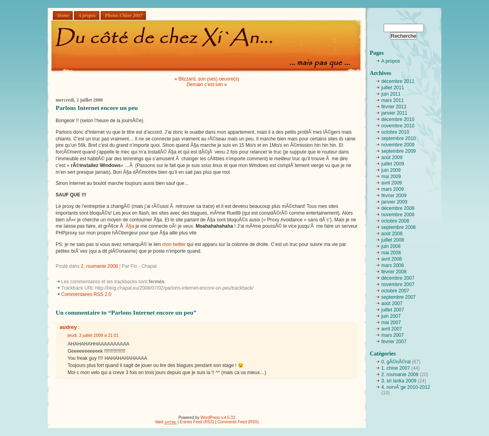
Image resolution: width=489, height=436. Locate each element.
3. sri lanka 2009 (398, 381)
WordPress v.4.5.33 (217, 417)
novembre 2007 (397, 284)
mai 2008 (391, 252)
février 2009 (393, 195)
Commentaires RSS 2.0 (86, 294)
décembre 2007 (397, 278)
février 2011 (393, 106)
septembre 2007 (398, 297)
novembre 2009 (397, 145)
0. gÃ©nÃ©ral (396, 362)
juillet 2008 (392, 240)
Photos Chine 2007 (123, 15)
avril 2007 (391, 329)
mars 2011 (392, 100)
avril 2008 (391, 259)
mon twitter (174, 244)
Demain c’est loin (204, 84)
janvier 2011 (394, 113)
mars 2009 (392, 189)
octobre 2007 (395, 291)
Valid (166, 422)
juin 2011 (391, 94)
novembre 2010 (397, 126)
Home (63, 15)
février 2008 (393, 272)
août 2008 (391, 233)
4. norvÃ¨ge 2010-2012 (405, 387)
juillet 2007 (392, 310)
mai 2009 (391, 176)
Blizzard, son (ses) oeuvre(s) (209, 79)
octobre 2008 (395, 221)
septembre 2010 (398, 138)
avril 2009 (391, 183)
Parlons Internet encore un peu (97, 107)
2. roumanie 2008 (99, 266)
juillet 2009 (392, 164)
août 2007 (391, 303)
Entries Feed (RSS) (197, 422)
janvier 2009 (394, 202)
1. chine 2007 (395, 368)
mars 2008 (392, 265)
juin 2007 (391, 316)
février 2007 (393, 341)
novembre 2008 (397, 214)
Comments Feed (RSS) (238, 422)
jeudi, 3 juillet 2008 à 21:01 (93, 335)
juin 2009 (391, 170)
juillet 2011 (392, 87)
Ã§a (130, 226)
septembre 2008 (398, 227)
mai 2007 (391, 322)
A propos (87, 15)
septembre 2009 (398, 151)
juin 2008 (391, 246)
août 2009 (391, 157)
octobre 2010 (395, 132)
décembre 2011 (397, 81)
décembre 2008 (397, 208)
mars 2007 (392, 335)
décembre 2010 (397, 119)
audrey (68, 327)
